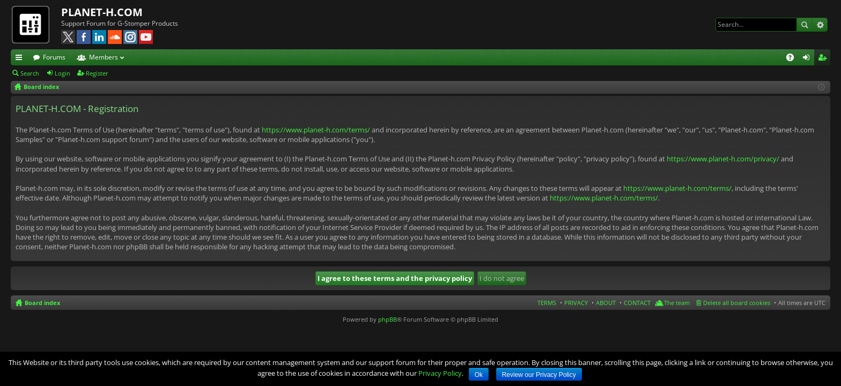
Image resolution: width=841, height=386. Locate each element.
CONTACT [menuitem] (637, 303)
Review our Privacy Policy (539, 374)
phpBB (387, 319)
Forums (54, 57)
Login (62, 73)
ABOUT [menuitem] (606, 303)
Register (97, 73)
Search (804, 24)
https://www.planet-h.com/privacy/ (723, 159)
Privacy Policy (440, 373)
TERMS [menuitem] (546, 303)
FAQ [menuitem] (793, 59)
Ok (479, 374)
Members (103, 57)
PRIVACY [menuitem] (576, 303)
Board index (42, 303)
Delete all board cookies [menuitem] (736, 303)
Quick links (21, 59)
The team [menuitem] (677, 303)
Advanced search (820, 24)
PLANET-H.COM (102, 12)
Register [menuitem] (824, 59)
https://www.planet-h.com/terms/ (316, 130)
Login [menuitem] (808, 59)
